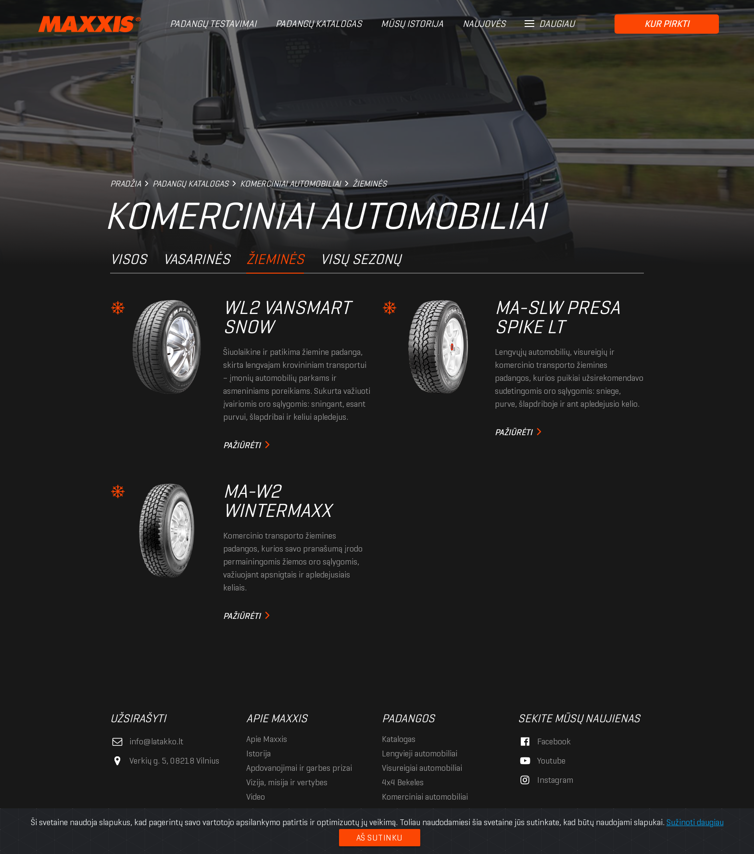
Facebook (544, 741)
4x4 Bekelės (403, 782)
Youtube (542, 761)
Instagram (545, 780)
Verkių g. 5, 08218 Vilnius (164, 761)
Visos (128, 259)
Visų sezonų (360, 259)
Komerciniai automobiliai (425, 796)
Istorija (258, 753)
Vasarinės (196, 259)
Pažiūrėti (242, 445)
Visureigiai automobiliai (422, 768)
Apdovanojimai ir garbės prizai (299, 768)
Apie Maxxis (266, 739)
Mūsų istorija (412, 24)
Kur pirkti (666, 24)
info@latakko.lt (146, 741)
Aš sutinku (379, 837)
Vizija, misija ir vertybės (286, 782)
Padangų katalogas (319, 24)
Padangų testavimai (213, 24)
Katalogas (398, 739)
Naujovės (484, 24)
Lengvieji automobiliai (419, 753)
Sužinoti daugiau (695, 822)
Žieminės (275, 259)
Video (255, 796)
